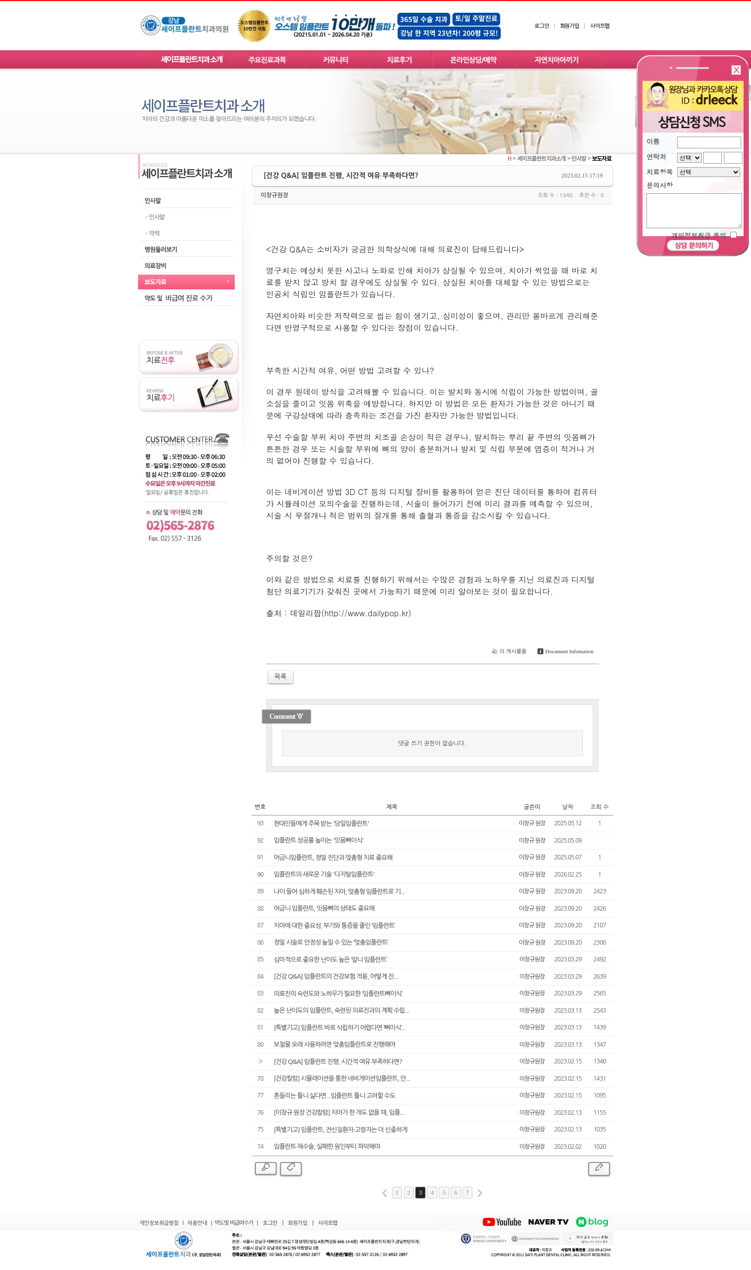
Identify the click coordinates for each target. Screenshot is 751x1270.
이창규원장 (274, 195)
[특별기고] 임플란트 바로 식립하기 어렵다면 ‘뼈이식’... (340, 1027)
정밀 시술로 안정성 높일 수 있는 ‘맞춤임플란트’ (331, 942)
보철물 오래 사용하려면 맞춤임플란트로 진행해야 (334, 1044)
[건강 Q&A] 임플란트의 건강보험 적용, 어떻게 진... (336, 976)
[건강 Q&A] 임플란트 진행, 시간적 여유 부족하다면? (338, 1061)
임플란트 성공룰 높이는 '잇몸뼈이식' (318, 840)
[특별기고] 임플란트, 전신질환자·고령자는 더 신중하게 (340, 1130)
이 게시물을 (508, 651)
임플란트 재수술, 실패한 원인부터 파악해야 (327, 1146)
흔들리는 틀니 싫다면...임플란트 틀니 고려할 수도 (334, 1096)
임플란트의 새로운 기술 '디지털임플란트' (324, 874)
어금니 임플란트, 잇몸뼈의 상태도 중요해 (324, 908)
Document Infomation (564, 651)
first (384, 1193)
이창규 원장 (532, 823)
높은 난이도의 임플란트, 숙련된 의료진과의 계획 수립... (341, 1010)
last (479, 1193)
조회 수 (599, 807)
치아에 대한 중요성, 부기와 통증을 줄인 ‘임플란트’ (334, 925)
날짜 (567, 807)
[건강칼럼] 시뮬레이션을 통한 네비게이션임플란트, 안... (342, 1078)
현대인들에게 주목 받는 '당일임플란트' (321, 823)
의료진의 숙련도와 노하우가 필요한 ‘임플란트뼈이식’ (338, 993)
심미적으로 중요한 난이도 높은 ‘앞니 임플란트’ (330, 959)
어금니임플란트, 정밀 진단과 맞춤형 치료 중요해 (333, 857)
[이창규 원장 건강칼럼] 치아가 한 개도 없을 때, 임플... (339, 1112)
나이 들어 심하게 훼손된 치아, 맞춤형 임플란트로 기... (339, 891)
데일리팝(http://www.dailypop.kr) (350, 613)
